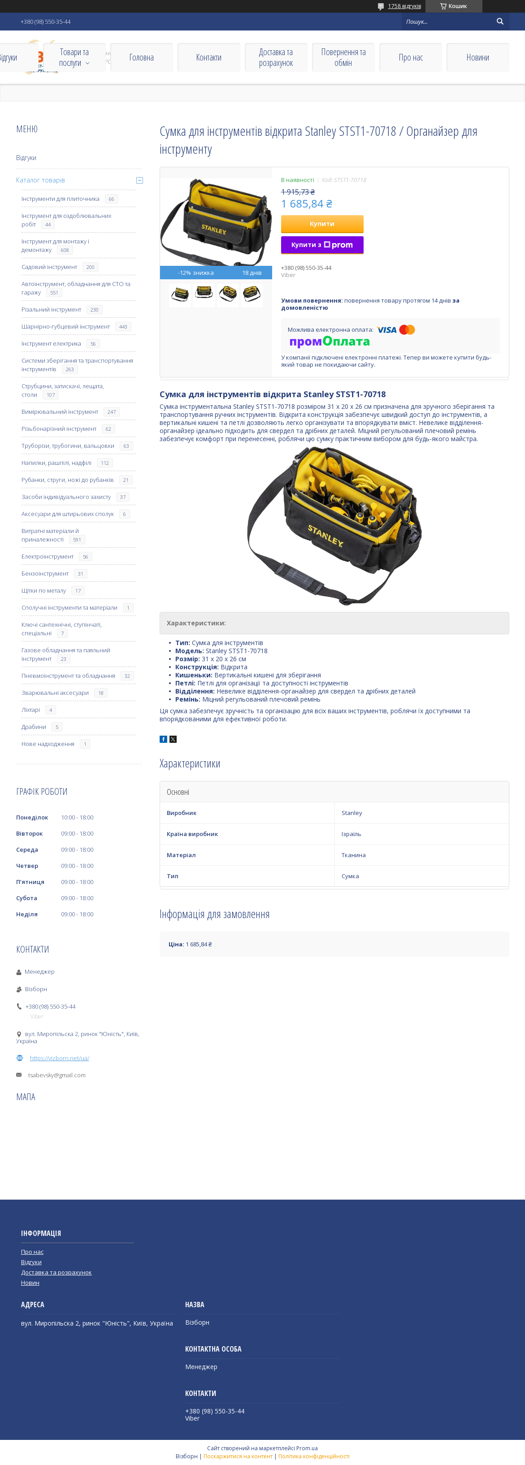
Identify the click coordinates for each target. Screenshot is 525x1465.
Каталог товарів (40, 180)
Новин (30, 1283)
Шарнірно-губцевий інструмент (66, 326)
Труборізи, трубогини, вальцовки (68, 446)
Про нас (411, 57)
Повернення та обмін (343, 57)
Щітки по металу (44, 590)
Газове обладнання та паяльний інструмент (66, 654)
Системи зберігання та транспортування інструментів (77, 364)
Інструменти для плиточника (61, 199)
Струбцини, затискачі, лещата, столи (63, 390)
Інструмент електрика (51, 343)
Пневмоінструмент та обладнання (68, 676)
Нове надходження (48, 744)
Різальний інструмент (51, 309)
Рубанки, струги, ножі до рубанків (68, 480)
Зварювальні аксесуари (55, 693)
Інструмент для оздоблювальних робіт (66, 220)
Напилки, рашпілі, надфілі (56, 463)
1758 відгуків (404, 6)
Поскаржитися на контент (238, 1456)
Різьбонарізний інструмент (59, 429)
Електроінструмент (48, 556)
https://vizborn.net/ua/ (59, 1058)
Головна (141, 57)
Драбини (34, 727)
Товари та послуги (74, 57)
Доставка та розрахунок (276, 57)
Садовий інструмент (49, 267)
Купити (322, 223)
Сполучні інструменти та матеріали (69, 607)
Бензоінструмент (45, 573)
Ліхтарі (31, 710)
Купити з (322, 244)
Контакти (208, 57)
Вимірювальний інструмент (60, 411)
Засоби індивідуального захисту (66, 497)
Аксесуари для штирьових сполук (68, 514)
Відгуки (26, 157)
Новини (477, 57)
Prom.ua (307, 1448)
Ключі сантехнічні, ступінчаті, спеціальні (62, 628)
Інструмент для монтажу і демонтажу (55, 245)
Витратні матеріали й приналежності (50, 535)
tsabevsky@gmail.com (57, 1075)
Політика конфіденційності (314, 1456)
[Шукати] (500, 21)
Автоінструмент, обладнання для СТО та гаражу (76, 288)
